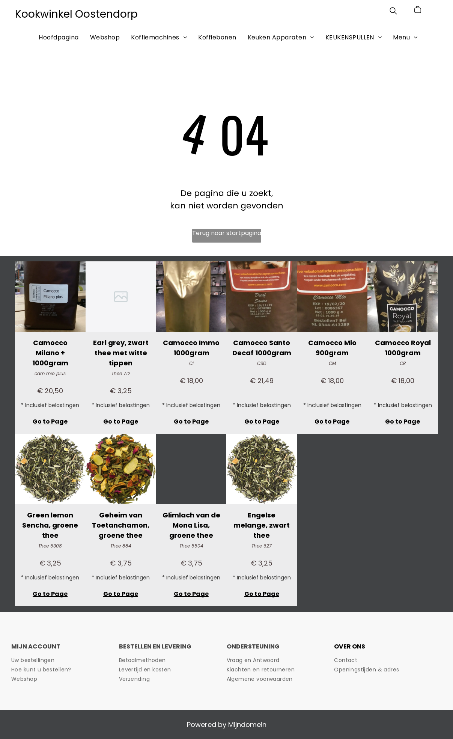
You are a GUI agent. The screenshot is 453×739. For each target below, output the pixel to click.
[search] (393, 12)
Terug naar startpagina (226, 233)
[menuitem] (58, 37)
